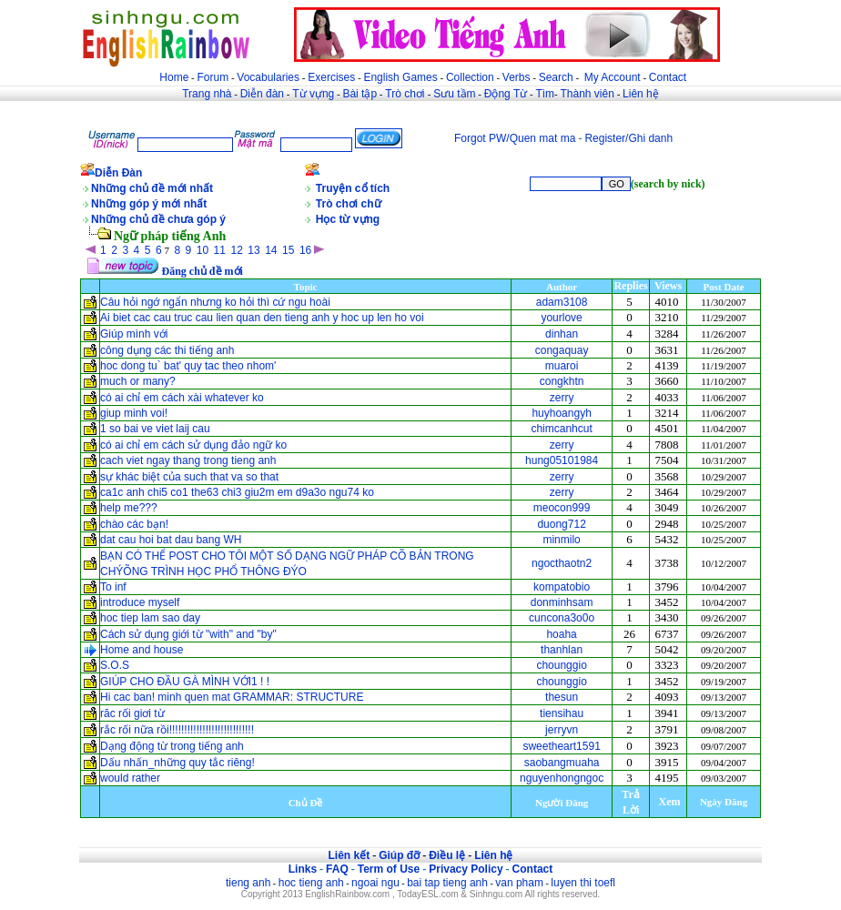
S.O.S (114, 665)
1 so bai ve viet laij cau (155, 428)
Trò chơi (406, 93)
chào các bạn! (134, 524)
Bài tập (359, 93)
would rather (130, 778)
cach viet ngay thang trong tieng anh (188, 460)
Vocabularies (268, 77)
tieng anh (248, 882)
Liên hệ (641, 93)
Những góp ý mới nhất (149, 203)
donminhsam (562, 602)
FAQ (337, 869)
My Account (612, 77)
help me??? (128, 507)
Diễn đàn (262, 93)
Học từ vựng (348, 219)
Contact (667, 77)
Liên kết (349, 855)
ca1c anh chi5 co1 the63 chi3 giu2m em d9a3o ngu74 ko (237, 492)
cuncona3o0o (561, 618)
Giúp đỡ (399, 855)
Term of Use (389, 869)
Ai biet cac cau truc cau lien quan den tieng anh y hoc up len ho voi (262, 317)
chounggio (561, 665)
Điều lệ (447, 855)
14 (271, 250)
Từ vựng (313, 93)
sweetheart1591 (561, 746)
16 (305, 250)
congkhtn (562, 381)
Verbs (516, 77)
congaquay (562, 350)
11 (220, 250)
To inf (113, 587)
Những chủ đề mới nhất (152, 188)
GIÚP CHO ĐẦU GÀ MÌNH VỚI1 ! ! (184, 681)
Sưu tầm (454, 93)
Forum (212, 77)
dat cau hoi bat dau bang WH (170, 539)
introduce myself (139, 602)
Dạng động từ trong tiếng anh (172, 746)
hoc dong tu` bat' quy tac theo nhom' (188, 365)
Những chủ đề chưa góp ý (158, 219)
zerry (562, 397)
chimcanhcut (561, 428)
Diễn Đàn (118, 173)
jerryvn (561, 729)
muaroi (562, 365)
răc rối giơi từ (132, 713)
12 (236, 250)
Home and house (141, 649)
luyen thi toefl (583, 882)
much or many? (138, 381)
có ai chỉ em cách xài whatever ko (182, 397)
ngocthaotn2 (562, 563)
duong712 (561, 524)
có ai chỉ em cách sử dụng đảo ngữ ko (193, 445)
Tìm (544, 93)
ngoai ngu (375, 882)
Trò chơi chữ (348, 203)
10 (202, 250)
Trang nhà (206, 93)
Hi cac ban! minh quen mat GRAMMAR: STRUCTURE (231, 697)
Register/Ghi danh (628, 138)
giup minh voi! (133, 413)
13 (253, 250)
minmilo (561, 539)
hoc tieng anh (311, 882)
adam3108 (562, 302)
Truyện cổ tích (353, 188)
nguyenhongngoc (561, 778)
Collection (470, 77)
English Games (400, 77)
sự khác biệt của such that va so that (189, 476)
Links (303, 869)
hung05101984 (561, 460)
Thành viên (587, 93)
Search (556, 77)
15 (288, 250)
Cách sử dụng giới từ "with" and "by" (188, 634)
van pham (519, 882)
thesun (561, 697)
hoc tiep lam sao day (150, 618)
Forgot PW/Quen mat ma (514, 138)
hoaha (561, 634)
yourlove (561, 317)
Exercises (331, 77)
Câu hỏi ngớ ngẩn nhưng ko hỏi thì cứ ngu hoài (215, 302)
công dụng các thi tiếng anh (167, 350)
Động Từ (505, 93)
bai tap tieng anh (447, 882)
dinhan (561, 334)
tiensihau (561, 713)
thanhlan (562, 649)
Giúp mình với (133, 334)
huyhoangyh (561, 413)
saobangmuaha (562, 762)
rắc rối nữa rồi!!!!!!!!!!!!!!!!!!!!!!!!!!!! (177, 729)
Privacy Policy (465, 869)
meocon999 (562, 507)
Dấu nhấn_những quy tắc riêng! (177, 762)
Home (173, 77)
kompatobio (561, 587)
